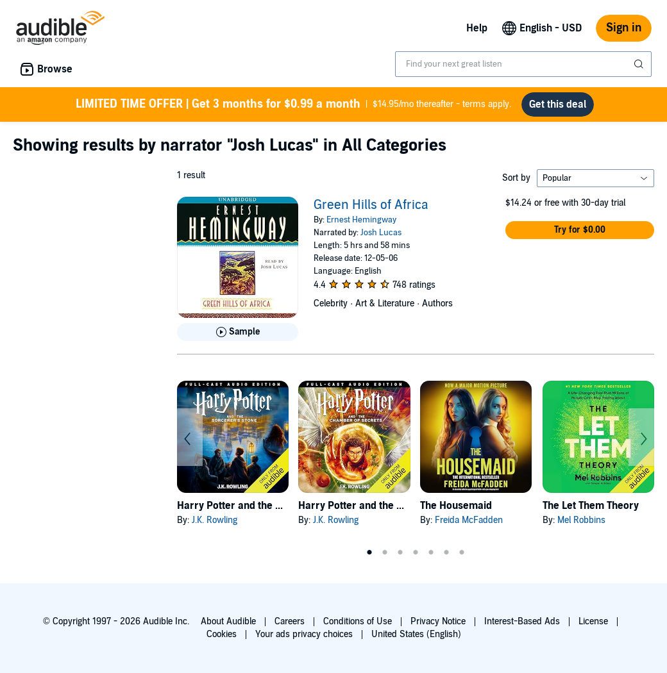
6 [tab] (446, 552)
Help (476, 28)
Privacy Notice (438, 621)
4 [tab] (415, 552)
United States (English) (416, 634)
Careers (289, 621)
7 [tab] (461, 552)
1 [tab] (369, 552)
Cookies (222, 634)
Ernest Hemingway (361, 220)
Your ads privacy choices (304, 634)
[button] (579, 230)
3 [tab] (400, 552)
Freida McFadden (469, 520)
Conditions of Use (357, 621)
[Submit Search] (640, 64)
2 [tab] (384, 552)
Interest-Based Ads (522, 621)
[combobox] (523, 64)
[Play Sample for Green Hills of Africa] (237, 332)
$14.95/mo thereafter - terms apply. (293, 104)
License (593, 621)
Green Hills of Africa (371, 205)
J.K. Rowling (214, 520)
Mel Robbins (581, 520)
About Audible (228, 621)
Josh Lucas (380, 233)
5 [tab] (431, 552)
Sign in (623, 28)
